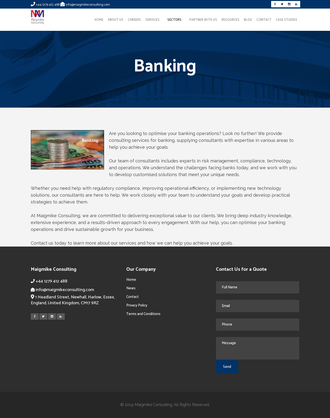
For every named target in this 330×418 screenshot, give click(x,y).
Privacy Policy (136, 305)
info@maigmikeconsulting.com (88, 5)
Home (131, 280)
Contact (132, 297)
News (131, 288)
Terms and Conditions (143, 314)
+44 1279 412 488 (48, 5)
